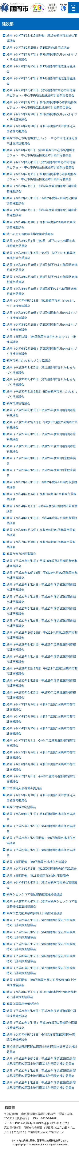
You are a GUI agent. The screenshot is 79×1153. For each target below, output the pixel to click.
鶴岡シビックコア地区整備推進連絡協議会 (35, 894)
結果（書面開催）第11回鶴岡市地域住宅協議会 (38, 875)
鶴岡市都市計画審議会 (21, 553)
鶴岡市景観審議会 (18, 403)
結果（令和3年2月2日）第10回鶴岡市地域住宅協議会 (42, 868)
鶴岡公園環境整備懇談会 (23, 1003)
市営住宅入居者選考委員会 (24, 788)
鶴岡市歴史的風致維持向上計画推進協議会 (35, 913)
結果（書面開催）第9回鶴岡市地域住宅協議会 (37, 861)
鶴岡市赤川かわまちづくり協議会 (29, 360)
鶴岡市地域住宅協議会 (21, 807)
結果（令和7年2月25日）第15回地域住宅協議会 (38, 47)
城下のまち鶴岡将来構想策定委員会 (30, 234)
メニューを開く (73, 7)
